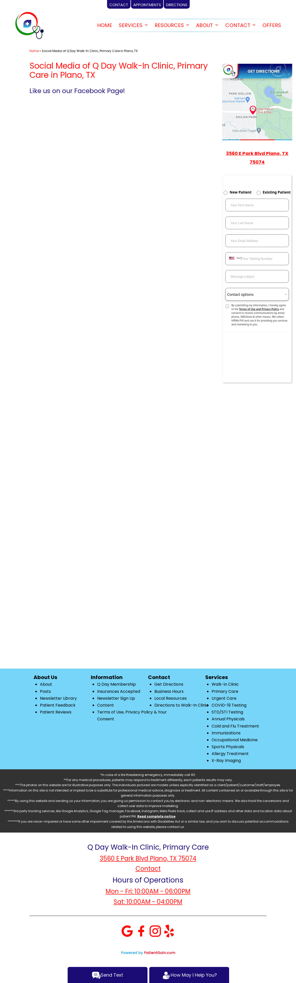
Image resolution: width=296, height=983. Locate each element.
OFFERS (271, 25)
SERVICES (130, 25)
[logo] (29, 25)
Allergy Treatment (230, 754)
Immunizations (226, 733)
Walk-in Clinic (225, 684)
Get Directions (168, 684)
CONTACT (237, 25)
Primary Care (225, 691)
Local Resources (170, 698)
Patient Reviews (55, 712)
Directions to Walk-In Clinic (181, 705)
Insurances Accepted (118, 691)
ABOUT (204, 25)
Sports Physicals (228, 747)
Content (105, 705)
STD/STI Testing (227, 712)
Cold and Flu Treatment (235, 726)
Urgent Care (224, 698)
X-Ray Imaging (226, 760)
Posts (45, 691)
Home (34, 51)
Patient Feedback (58, 705)
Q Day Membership (116, 684)
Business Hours (169, 691)
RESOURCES (169, 25)
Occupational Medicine (235, 740)
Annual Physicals (228, 719)
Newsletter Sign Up (116, 698)
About (46, 684)
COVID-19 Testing (229, 705)
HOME (104, 25)
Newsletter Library (58, 698)
